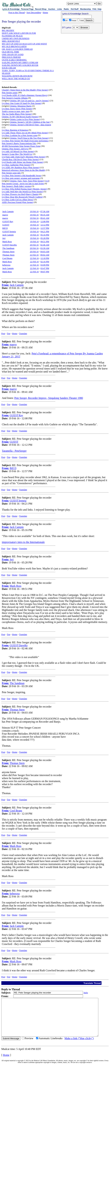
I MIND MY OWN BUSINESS (15, 38)
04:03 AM (44, 251)
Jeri (4, 238)
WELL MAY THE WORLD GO (16, 78)
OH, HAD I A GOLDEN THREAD (17, 49)
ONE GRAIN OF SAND (13, 54)
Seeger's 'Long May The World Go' (17, 154)
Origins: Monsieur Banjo (21, 106)
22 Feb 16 (34, 255)
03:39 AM (44, 248)
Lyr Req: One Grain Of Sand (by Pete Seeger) (22, 103)
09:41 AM (44, 218)
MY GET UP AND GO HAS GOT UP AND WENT (24, 43)
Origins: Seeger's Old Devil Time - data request (30, 124)
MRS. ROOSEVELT (11, 41)
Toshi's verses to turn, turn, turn (15, 111)
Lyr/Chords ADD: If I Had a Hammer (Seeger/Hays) (24, 95)
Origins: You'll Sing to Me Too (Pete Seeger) (29, 138)
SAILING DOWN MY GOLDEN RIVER (20, 65)
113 (47, 181)
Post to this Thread (17, 12)
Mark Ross (7, 241)
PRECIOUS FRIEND (11, 57)
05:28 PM (45, 238)
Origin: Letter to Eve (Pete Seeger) (25, 119)
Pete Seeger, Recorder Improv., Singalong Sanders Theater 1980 (48, 398)
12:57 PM (45, 228)
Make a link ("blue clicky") (79, 1045)
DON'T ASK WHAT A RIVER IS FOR (19, 33)
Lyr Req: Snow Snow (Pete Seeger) (17, 108)
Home (45, 12)
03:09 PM (45, 265)
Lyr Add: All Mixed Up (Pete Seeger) (18, 151)
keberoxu (6, 265)
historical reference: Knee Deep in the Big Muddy (23, 170)
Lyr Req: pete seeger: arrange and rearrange (21, 178)
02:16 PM (45, 261)
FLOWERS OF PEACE (12, 35)
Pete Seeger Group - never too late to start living (23, 183)
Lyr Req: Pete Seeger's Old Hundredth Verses (21, 175)
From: (5, 285)
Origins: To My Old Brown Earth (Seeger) (20, 116)
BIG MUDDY (8, 30)
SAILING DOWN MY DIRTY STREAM (20, 62)
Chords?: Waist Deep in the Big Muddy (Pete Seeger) (25, 90)
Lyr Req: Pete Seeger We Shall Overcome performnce (25, 140)
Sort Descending (34, 12)
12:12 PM (45, 225)
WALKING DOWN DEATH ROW (17, 76)
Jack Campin (8, 211)
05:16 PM (45, 235)
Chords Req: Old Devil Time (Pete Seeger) (20, 159)
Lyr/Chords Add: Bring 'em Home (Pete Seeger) (23, 162)
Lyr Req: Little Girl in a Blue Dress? (18, 199)
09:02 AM (44, 255)
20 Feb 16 (34, 245)
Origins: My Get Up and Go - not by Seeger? (29, 100)
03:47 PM (45, 268)
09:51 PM (45, 241)
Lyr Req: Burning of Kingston (15, 130)
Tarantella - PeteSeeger (14, 450)
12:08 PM (45, 221)
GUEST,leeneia (9, 231)
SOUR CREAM (9, 68)
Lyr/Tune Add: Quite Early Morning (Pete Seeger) (24, 156)
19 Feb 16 (34, 211)
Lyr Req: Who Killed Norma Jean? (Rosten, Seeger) (24, 189)
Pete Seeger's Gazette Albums (15, 98)
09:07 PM (45, 271)
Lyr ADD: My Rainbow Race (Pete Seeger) (21, 167)
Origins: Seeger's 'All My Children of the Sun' (30, 122)
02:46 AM (44, 245)
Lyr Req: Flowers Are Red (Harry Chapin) (20, 194)
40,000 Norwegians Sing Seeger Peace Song (21, 146)
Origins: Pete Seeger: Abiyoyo (15, 148)
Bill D (5, 228)
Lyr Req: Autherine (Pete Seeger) (16, 165)
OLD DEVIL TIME (10, 51)
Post (3, 333)
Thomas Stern (8, 251)
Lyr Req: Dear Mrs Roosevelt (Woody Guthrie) (22, 197)
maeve (5, 214)
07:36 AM (44, 211)
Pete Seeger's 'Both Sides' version (16, 186)
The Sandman (8, 248)
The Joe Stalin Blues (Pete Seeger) (17, 114)
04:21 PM (45, 231)
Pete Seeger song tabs (11, 173)
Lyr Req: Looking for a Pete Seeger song (19, 135)
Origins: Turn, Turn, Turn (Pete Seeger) (27, 181)
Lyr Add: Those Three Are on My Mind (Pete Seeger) (25, 132)
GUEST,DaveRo (9, 245)
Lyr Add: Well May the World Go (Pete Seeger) (22, 191)
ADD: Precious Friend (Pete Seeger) (18, 202)
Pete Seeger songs (10, 92)
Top (8, 333)
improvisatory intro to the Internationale (23, 542)
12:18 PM (45, 258)
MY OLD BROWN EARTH (14, 46)
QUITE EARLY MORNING (14, 60)
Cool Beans (7, 258)
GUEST (5, 225)
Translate (23, 333)
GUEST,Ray (7, 221)
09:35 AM (44, 214)
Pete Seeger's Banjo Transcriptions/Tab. (19, 143)
